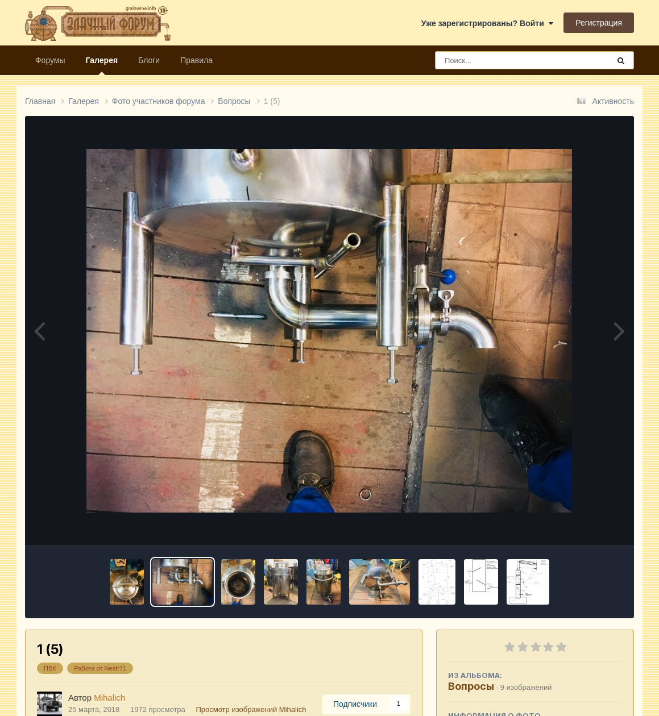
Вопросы (471, 686)
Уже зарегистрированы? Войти (487, 23)
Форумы (50, 60)
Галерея (102, 65)
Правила (196, 60)
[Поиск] (501, 60)
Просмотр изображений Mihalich (251, 709)
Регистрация (598, 22)
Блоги (149, 60)
